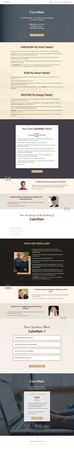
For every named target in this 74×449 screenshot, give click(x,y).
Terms (37, 446)
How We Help (64, 2)
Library (69, 2)
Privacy (41, 446)
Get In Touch (57, 2)
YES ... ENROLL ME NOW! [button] (37, 35)
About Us (51, 2)
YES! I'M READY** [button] (37, 420)
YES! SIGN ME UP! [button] (37, 173)
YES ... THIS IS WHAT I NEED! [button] (37, 368)
